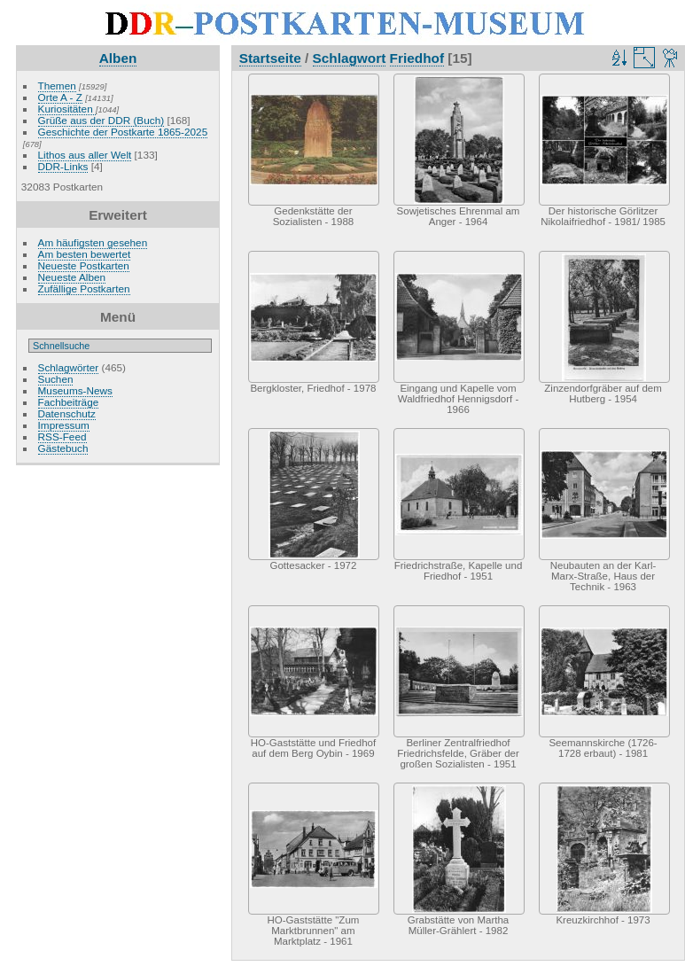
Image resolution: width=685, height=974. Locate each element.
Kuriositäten (67, 108)
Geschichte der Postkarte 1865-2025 (123, 131)
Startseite (270, 58)
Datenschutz (67, 413)
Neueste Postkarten (83, 265)
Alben (118, 58)
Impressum (64, 425)
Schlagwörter (68, 367)
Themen (57, 85)
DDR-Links (63, 166)
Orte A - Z (60, 97)
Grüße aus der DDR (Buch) (101, 120)
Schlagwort (349, 58)
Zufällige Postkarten (84, 288)
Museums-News (75, 390)
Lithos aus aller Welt (85, 154)
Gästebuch (63, 448)
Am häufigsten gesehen (93, 242)
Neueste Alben (72, 277)
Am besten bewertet (84, 254)
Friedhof (417, 58)
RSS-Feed (62, 436)
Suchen (56, 379)
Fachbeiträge (68, 402)
